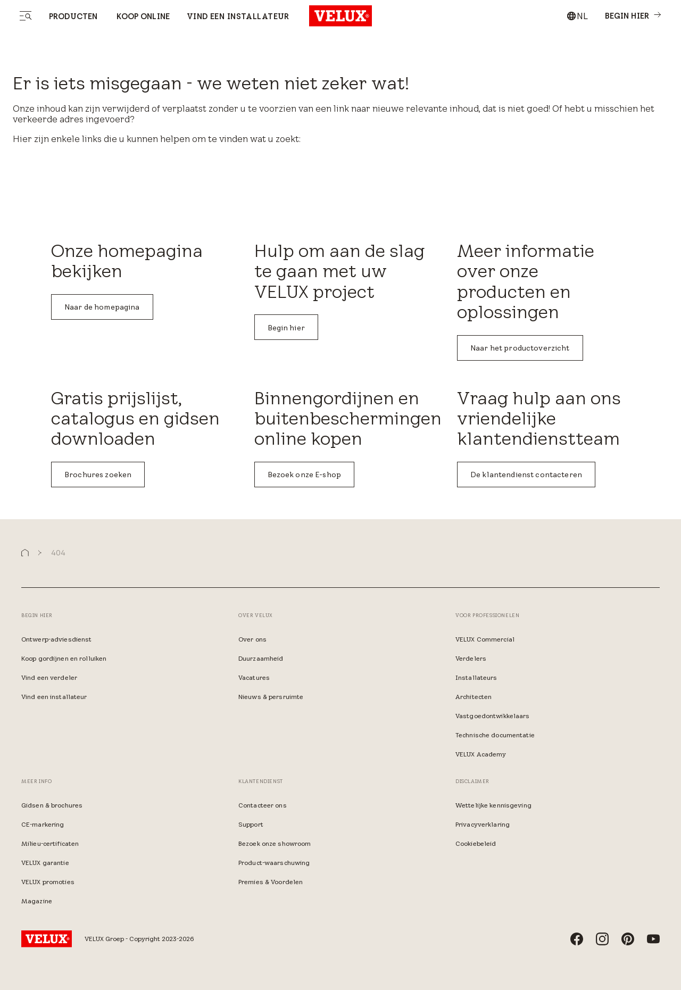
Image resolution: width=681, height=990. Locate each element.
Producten (73, 16)
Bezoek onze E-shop (305, 474)
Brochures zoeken (97, 474)
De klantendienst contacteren (526, 474)
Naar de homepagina (102, 307)
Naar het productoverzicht (520, 348)
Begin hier (286, 327)
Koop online (142, 16)
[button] (25, 553)
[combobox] (577, 16)
